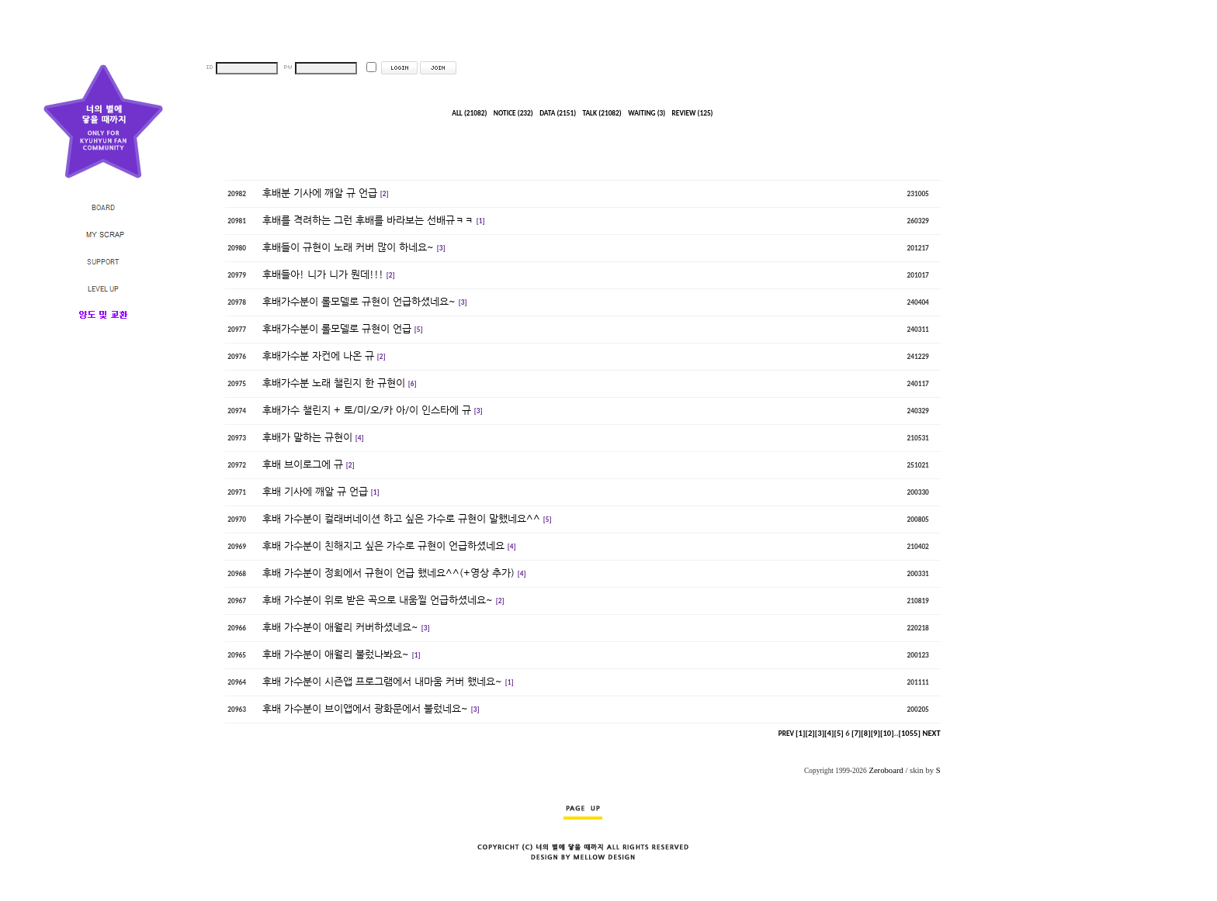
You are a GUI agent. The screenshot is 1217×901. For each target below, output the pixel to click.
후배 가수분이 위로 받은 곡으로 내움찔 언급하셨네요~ (377, 600)
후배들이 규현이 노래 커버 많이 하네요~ (348, 247)
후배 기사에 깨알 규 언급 (315, 491)
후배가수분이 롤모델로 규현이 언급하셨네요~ (359, 301)
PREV (786, 733)
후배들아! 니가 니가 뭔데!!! (322, 274)
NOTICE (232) (513, 113)
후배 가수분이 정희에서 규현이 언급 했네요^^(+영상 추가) (388, 572)
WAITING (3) (646, 113)
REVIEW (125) (692, 113)
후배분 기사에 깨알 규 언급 (319, 192)
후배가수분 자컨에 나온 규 (318, 355)
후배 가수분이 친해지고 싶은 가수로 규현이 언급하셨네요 (383, 545)
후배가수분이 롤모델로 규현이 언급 (336, 328)
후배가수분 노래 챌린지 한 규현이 (333, 382)
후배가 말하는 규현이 (307, 437)
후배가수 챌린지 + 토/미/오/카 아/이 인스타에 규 (366, 410)
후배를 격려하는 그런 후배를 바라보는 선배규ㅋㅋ (367, 220)
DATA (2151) (557, 113)
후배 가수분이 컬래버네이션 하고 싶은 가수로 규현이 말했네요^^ (401, 518)
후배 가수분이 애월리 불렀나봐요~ (335, 654)
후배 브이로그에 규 (302, 464)
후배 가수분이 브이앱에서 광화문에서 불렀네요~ (365, 708)
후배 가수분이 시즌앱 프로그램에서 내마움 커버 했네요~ (382, 681)
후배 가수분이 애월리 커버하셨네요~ (340, 627)
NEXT (931, 733)
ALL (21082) (469, 113)
